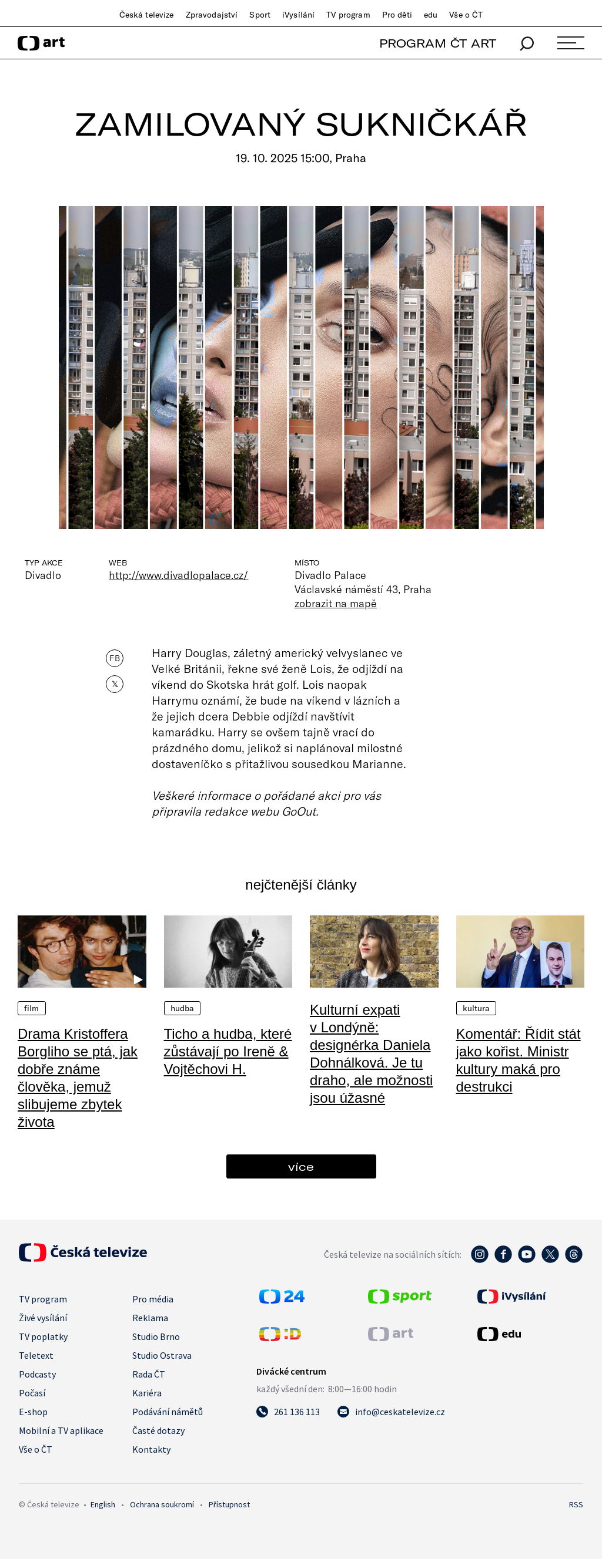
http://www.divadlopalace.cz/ (179, 574)
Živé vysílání (43, 1318)
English (103, 1504)
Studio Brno (156, 1336)
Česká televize (146, 14)
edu (430, 14)
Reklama (150, 1318)
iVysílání (298, 14)
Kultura (476, 1008)
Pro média (152, 1299)
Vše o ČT (466, 14)
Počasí (32, 1393)
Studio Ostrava (162, 1355)
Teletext (36, 1355)
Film (31, 1008)
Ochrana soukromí (162, 1504)
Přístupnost (229, 1504)
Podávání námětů (167, 1411)
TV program (348, 14)
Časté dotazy (158, 1430)
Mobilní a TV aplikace (61, 1430)
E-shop (33, 1411)
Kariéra (147, 1393)
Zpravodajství (212, 14)
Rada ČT (148, 1374)
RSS (576, 1504)
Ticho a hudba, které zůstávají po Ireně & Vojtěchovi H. (228, 1051)
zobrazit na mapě (336, 603)
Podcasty (37, 1374)
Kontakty (151, 1449)
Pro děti (397, 14)
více (301, 1166)
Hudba (182, 1008)
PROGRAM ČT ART (437, 43)
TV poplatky (43, 1336)
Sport (259, 14)
